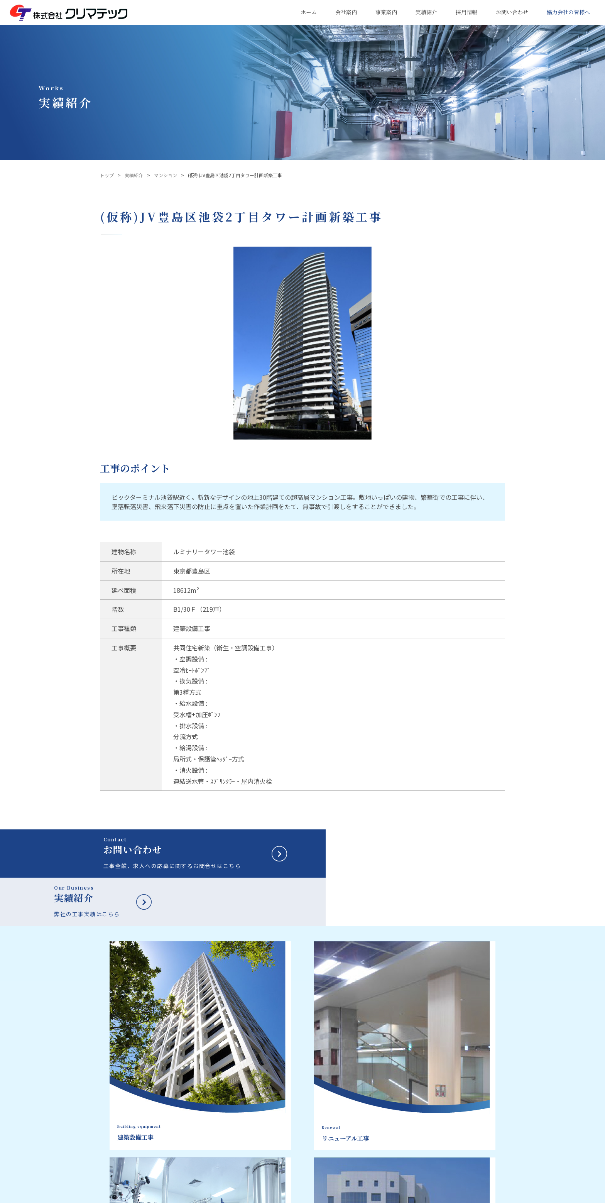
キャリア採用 (476, 1091)
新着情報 (470, 1126)
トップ (107, 175)
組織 (270, 1135)
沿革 (270, 1125)
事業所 (273, 1154)
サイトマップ (232, 1195)
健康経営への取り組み (289, 1164)
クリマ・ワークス (284, 1173)
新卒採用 (470, 1073)
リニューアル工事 (342, 1096)
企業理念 (275, 1087)
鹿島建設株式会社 (280, 1195)
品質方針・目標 (282, 1115)
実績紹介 (134, 175)
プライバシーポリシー (139, 1195)
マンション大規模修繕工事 (352, 1115)
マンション (165, 175)
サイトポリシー (190, 1195)
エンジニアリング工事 (347, 1106)
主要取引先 (277, 1144)
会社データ (277, 1106)
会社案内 (278, 1073)
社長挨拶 (275, 1096)
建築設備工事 (338, 1087)
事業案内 (336, 1073)
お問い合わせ (476, 1109)
